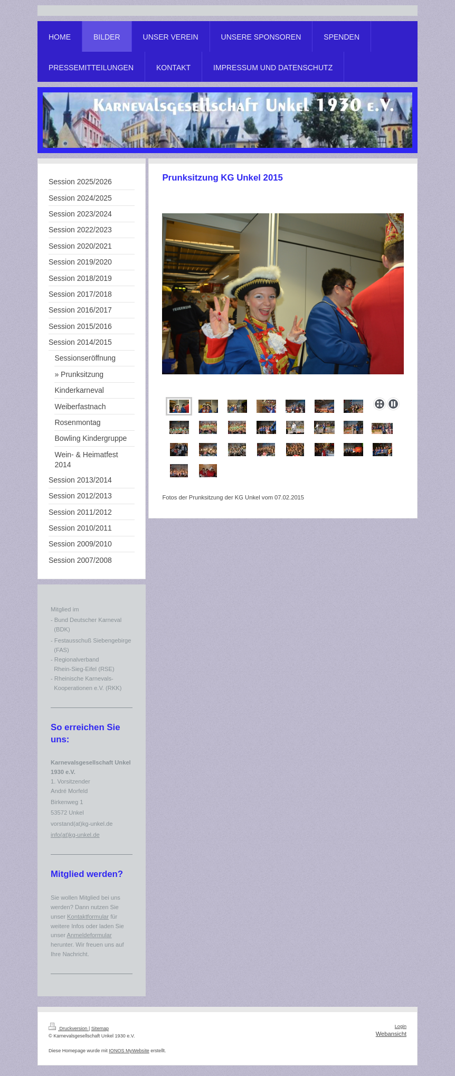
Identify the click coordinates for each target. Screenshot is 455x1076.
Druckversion (69, 1028)
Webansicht (391, 1034)
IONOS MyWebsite (129, 1050)
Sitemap (100, 1028)
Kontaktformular (88, 916)
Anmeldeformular (89, 935)
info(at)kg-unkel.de (75, 835)
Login (400, 1026)
